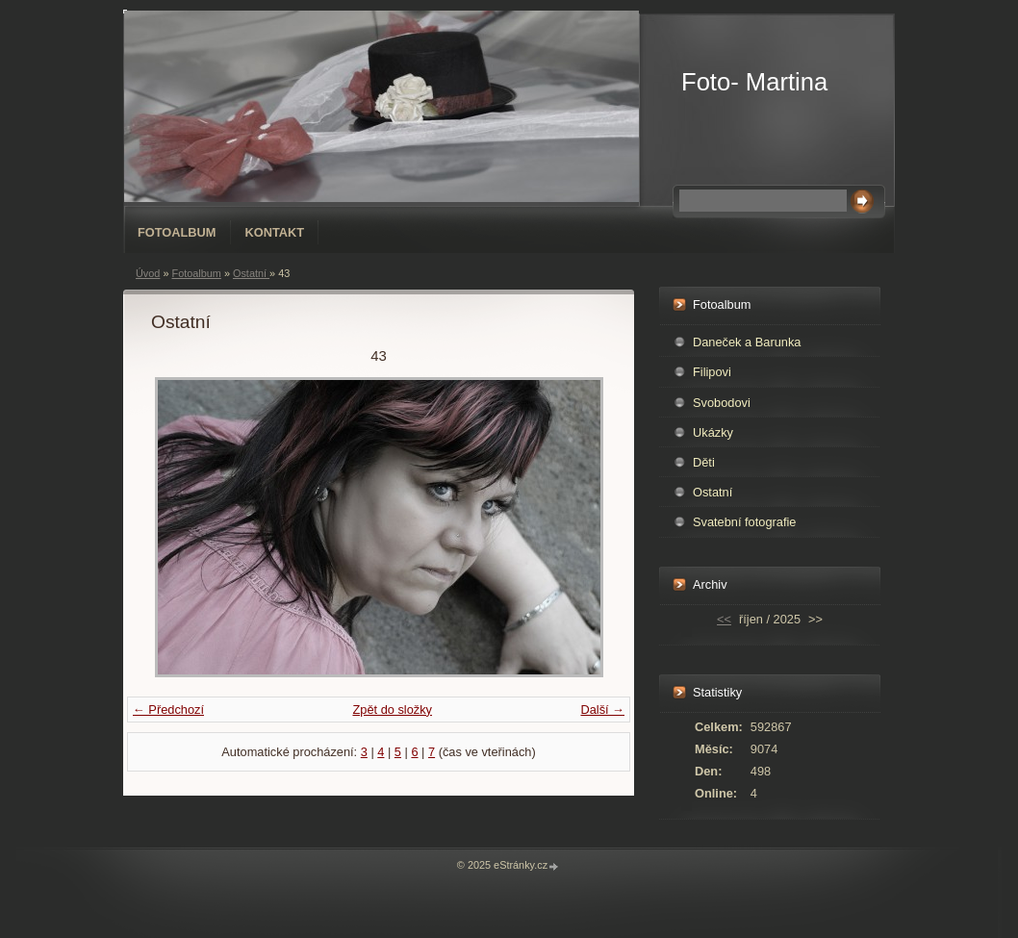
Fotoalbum (177, 232)
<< (724, 619)
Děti (704, 462)
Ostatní (251, 273)
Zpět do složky (392, 709)
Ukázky (713, 432)
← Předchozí (168, 709)
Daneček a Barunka (747, 342)
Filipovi (712, 372)
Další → (602, 709)
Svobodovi (722, 402)
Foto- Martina (754, 81)
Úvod (148, 273)
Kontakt (275, 232)
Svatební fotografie (744, 522)
